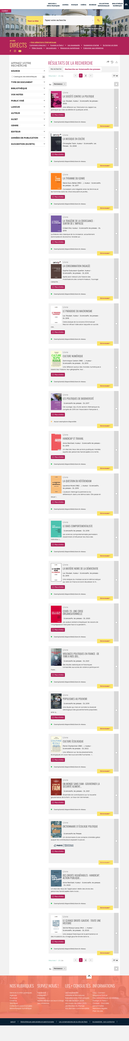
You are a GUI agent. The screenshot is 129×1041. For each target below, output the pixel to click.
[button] (126, 4)
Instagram (41, 1037)
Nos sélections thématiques (77, 1039)
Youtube (41, 1039)
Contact (101, 1034)
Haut (89, 1017)
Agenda (13, 1037)
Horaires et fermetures (75, 1037)
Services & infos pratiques (21, 1034)
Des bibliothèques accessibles (106, 1039)
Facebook (41, 1034)
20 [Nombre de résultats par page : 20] (114, 75)
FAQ (94, 1034)
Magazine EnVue (100, 1037)
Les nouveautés (71, 1034)
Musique (13, 1039)
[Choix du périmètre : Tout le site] (34, 20)
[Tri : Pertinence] (59, 84)
